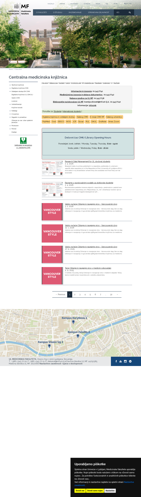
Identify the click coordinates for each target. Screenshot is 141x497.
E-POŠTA (87, 4)
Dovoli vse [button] (80, 491)
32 (111, 294)
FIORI (115, 4)
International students (72, 111)
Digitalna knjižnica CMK (20, 88)
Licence (14, 101)
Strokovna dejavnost (98, 12)
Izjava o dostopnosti (72, 363)
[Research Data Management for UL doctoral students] (52, 168)
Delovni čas (54, 83)
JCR (74, 122)
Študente (57, 111)
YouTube (117, 83)
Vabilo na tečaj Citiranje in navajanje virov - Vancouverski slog (91, 204)
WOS (68, 122)
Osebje (14, 132)
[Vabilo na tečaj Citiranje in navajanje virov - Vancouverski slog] (52, 211)
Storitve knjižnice (18, 85)
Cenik (68, 83)
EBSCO (61, 122)
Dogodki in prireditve (19, 117)
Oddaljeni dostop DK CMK (21, 91)
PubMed (46, 122)
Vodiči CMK (16, 98)
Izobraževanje (16, 104)
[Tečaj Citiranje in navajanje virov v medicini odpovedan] (52, 275)
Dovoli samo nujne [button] (95, 491)
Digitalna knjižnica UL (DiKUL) (22, 95)
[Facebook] (116, 361)
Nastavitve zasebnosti (50, 363)
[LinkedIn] (130, 361)
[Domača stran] (19, 9)
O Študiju (57, 12)
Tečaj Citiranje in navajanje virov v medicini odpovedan (88, 268)
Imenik (62, 4)
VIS (107, 4)
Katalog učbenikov (114, 117)
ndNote (103, 122)
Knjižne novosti (17, 107)
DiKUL (94, 122)
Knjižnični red (76, 83)
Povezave (15, 126)
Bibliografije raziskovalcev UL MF (68, 102)
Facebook (98, 83)
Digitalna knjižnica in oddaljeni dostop (59, 117)
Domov (11, 69)
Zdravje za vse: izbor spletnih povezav (22, 121)
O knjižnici (15, 114)
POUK (98, 4)
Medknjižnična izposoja (70, 95)
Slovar (81, 122)
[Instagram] (125, 361)
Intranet (74, 4)
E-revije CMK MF (97, 117)
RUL (87, 122)
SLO (126, 4)
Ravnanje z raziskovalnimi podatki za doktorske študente (89, 183)
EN (130, 4)
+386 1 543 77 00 (19, 361)
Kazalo (51, 4)
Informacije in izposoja (81, 91)
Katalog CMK (82, 117)
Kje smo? (45, 83)
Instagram (106, 83)
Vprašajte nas (89, 83)
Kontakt (62, 83)
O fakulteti (41, 12)
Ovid (54, 122)
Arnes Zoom (113, 122)
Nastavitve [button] (110, 491)
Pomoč (14, 129)
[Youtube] (120, 361)
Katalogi (14, 111)
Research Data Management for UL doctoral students (87, 161)
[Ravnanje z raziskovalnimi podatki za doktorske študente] (52, 190)
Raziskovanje (75, 12)
